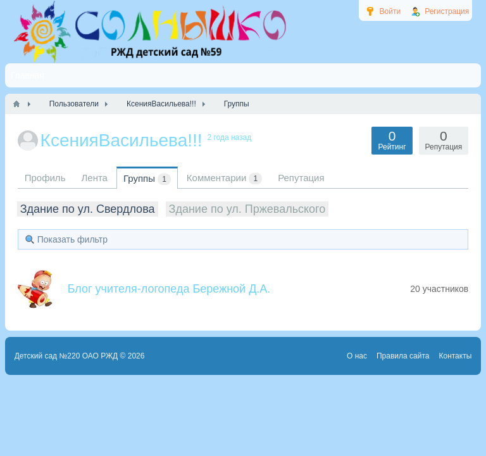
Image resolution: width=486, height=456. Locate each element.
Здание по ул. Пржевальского (247, 209)
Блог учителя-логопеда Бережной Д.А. (169, 288)
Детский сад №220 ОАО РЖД (66, 356)
